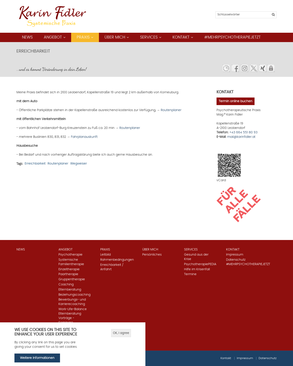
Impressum (234, 254)
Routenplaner (171, 110)
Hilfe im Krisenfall (197, 269)
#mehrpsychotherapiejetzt (232, 37)
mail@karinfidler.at (241, 136)
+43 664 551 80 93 (243, 132)
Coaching (66, 284)
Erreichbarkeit (35, 163)
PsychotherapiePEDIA (200, 264)
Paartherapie (68, 274)
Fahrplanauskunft (84, 136)
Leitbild (105, 254)
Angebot (53, 37)
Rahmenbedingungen (117, 259)
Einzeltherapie (69, 269)
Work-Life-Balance (72, 309)
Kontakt (181, 37)
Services (149, 37)
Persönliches (152, 254)
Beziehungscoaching (74, 294)
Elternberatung (69, 289)
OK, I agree (121, 333)
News (27, 37)
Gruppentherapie (71, 279)
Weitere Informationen (37, 358)
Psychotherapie (70, 254)
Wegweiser (78, 163)
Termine (190, 274)
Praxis (83, 37)
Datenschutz (235, 259)
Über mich (114, 37)
